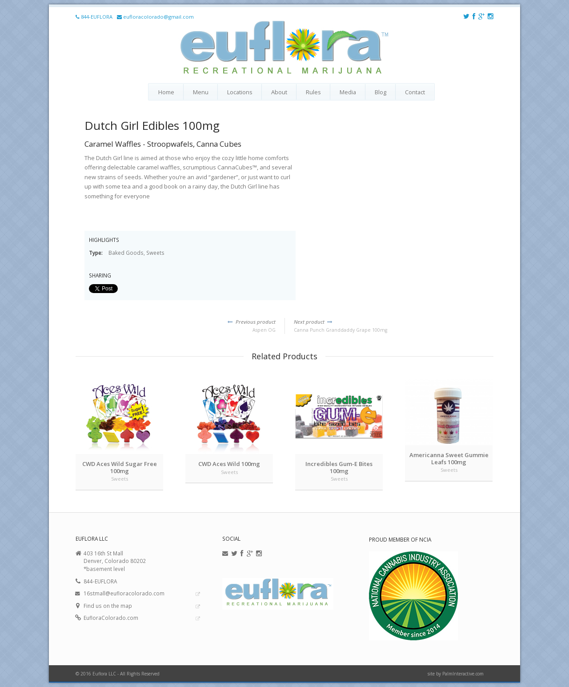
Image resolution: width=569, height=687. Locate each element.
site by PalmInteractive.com (456, 674)
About (279, 92)
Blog (380, 92)
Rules (313, 92)
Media (348, 92)
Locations (239, 92)
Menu (200, 92)
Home (166, 92)
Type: (96, 252)
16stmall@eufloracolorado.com (124, 593)
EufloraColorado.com (111, 617)
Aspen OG (176, 325)
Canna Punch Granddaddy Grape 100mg (393, 325)
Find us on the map (108, 605)
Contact (415, 92)
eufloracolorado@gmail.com (158, 16)
